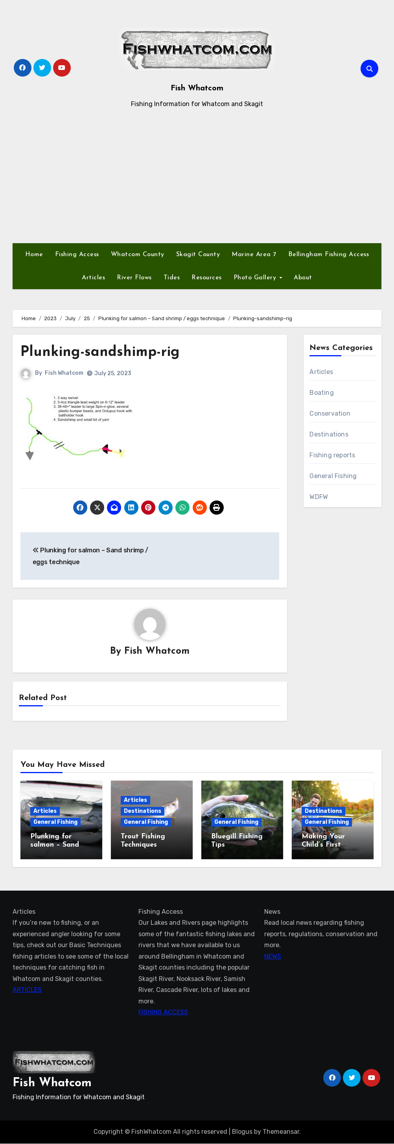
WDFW (318, 496)
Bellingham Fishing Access (328, 254)
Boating (321, 392)
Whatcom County (137, 254)
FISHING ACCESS (163, 1012)
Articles (93, 278)
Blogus (242, 1132)
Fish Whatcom (197, 88)
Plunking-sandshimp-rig (104, 352)
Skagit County (198, 254)
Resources (206, 278)
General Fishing (333, 476)
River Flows (134, 278)
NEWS (272, 957)
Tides (172, 278)
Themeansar (281, 1132)
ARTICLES (27, 990)
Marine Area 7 (254, 254)
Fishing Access (77, 254)
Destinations (328, 434)
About (303, 278)
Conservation (329, 413)
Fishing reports (332, 455)
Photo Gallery (256, 278)
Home (34, 254)
